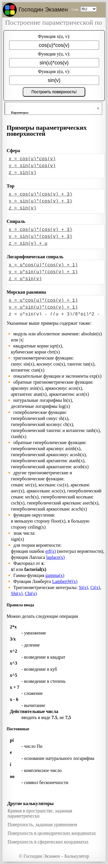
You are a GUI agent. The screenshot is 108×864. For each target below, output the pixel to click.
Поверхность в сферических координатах (47, 841)
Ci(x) (95, 587)
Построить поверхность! (54, 91)
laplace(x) (55, 557)
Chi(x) (31, 593)
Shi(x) (16, 593)
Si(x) (83, 587)
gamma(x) (55, 575)
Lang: (75, 9)
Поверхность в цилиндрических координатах (51, 833)
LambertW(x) (64, 581)
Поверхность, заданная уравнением (42, 824)
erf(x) (51, 551)
